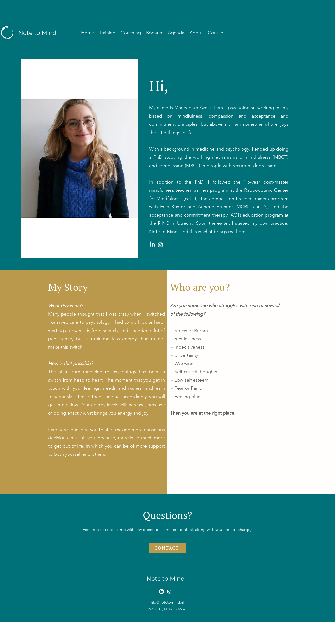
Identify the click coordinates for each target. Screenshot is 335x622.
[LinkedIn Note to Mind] (152, 244)
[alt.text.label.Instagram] (169, 591)
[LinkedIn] (161, 591)
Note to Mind (37, 32)
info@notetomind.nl (167, 602)
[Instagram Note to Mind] (160, 244)
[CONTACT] (167, 548)
